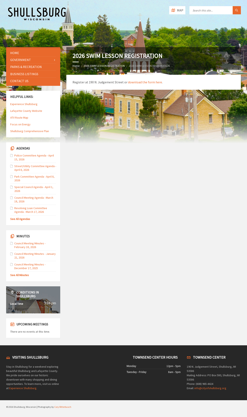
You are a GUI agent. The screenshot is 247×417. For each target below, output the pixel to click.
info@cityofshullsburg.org (210, 388)
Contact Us (19, 81)
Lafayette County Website (26, 111)
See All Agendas (20, 219)
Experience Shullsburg (23, 104)
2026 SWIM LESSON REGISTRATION (104, 66)
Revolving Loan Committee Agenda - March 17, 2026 (30, 210)
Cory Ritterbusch (62, 406)
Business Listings (24, 74)
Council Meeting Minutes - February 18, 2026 (29, 245)
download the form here (145, 82)
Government (20, 60)
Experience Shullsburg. (23, 388)
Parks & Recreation (26, 67)
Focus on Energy (20, 124)
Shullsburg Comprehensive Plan (29, 131)
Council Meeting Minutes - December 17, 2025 (29, 266)
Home (76, 66)
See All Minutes (19, 275)
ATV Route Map (19, 117)
